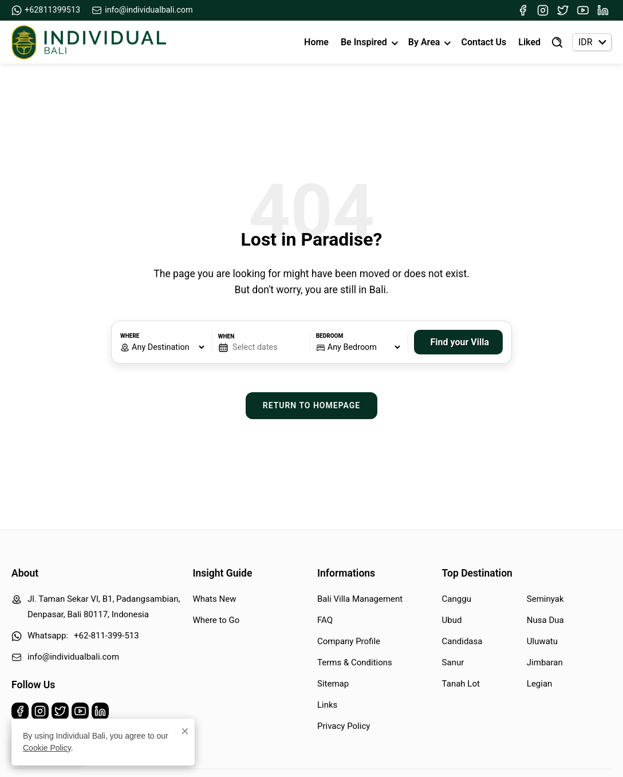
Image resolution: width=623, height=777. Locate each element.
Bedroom (330, 336)
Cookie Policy (47, 748)
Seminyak (545, 599)
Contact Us (483, 42)
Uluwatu (542, 641)
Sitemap (333, 684)
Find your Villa (460, 342)
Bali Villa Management (360, 599)
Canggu (456, 599)
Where (129, 336)
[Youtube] (583, 10)
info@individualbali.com (142, 10)
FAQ (325, 620)
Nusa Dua (545, 620)
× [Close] (185, 732)
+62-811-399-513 (106, 635)
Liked (529, 42)
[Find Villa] (557, 42)
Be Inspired (364, 42)
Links (327, 705)
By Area (424, 42)
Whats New (214, 599)
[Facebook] (522, 10)
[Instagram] (542, 10)
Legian (540, 684)
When (226, 336)
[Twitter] (562, 10)
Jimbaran (545, 662)
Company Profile (348, 641)
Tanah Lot (461, 684)
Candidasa (462, 641)
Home (316, 42)
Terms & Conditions (354, 662)
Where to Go (215, 620)
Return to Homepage (312, 405)
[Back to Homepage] (88, 42)
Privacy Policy (343, 726)
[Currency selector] (592, 42)
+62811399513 (45, 10)
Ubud (452, 620)
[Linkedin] (603, 10)
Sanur (453, 662)
